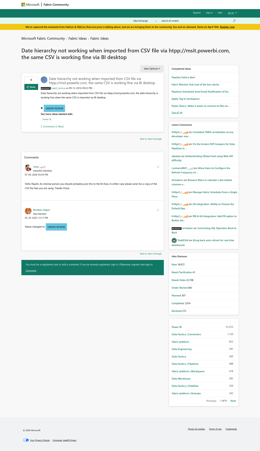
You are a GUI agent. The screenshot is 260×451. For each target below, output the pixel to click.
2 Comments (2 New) (52, 126)
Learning (147, 4)
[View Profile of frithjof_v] (177, 132)
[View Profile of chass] (36, 166)
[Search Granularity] (145, 21)
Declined (177, 310)
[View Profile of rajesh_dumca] (58, 88)
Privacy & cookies (196, 428)
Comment (31, 270)
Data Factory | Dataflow (185, 385)
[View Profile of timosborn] (177, 180)
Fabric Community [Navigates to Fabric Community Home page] (56, 4)
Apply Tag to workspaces (185, 98)
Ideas (104, 4)
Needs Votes (179, 280)
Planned (177, 295)
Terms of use (215, 428)
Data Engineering (182, 349)
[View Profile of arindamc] (187, 228)
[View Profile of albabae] (176, 156)
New (174, 264)
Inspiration (91, 4)
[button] (158, 167)
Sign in (209, 12)
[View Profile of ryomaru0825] (179, 168)
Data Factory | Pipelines (185, 363)
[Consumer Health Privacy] (64, 440)
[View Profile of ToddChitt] (182, 240)
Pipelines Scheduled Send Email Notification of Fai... (201, 91)
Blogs (134, 4)
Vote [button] (32, 87)
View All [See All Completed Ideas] (177, 112)
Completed (178, 303)
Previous (211, 400)
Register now (227, 27)
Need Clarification (182, 272)
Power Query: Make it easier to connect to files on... (201, 105)
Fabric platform (180, 341)
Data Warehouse (181, 378)
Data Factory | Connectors (186, 334)
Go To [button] (231, 12)
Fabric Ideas (77, 38)
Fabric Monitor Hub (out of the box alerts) (195, 84)
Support (161, 4)
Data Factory (179, 356)
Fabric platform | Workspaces (188, 371)
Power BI (47, 119)
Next (233, 400)
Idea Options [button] (151, 68)
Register (197, 12)
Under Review (54, 108)
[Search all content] (199, 21)
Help (220, 12)
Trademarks (231, 428)
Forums (76, 4)
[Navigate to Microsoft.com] (30, 4)
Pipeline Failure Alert (183, 77)
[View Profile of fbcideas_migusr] (41, 209)
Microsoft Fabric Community (43, 38)
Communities (119, 4)
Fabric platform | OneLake (186, 393)
